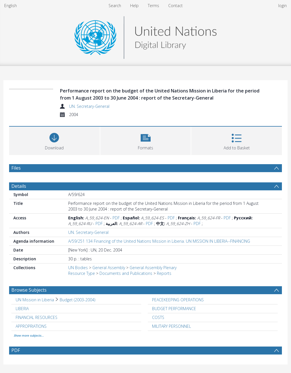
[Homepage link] (145, 36)
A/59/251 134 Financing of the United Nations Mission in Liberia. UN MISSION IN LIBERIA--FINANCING (159, 241)
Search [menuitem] (115, 5)
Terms (153, 5)
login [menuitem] (282, 5)
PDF (116, 217)
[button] (145, 140)
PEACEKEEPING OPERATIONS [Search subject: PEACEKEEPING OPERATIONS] (178, 299)
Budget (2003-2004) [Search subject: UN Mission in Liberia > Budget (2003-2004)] (77, 299)
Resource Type (81, 273)
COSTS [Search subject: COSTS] (158, 317)
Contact (175, 5)
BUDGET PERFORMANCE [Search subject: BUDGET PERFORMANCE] (174, 308)
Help (134, 5)
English (10, 5)
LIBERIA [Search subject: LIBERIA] (22, 308)
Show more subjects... (29, 335)
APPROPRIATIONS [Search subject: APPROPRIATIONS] (31, 326)
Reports (164, 273)
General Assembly (108, 267)
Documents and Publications (125, 273)
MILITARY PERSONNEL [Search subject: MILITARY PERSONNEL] (171, 326)
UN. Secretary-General (89, 106)
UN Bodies (78, 267)
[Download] (54, 140)
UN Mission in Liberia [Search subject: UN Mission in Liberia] (35, 299)
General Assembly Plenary (153, 267)
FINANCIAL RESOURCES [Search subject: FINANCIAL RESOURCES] (36, 317)
